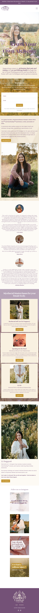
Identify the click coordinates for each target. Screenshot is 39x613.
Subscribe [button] (19, 105)
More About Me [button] (6, 140)
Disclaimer (21, 604)
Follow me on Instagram (19, 490)
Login (16, 604)
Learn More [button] (19, 329)
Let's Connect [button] (5, 481)
